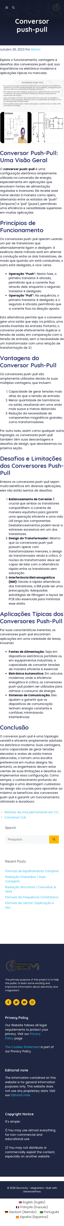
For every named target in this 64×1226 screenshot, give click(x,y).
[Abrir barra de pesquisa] (13, 7)
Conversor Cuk (15, 817)
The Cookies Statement (22, 1047)
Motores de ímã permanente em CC (32, 812)
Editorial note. (21, 1095)
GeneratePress (32, 1191)
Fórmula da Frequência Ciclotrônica (31, 897)
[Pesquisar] (54, 839)
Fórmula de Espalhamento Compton (32, 871)
